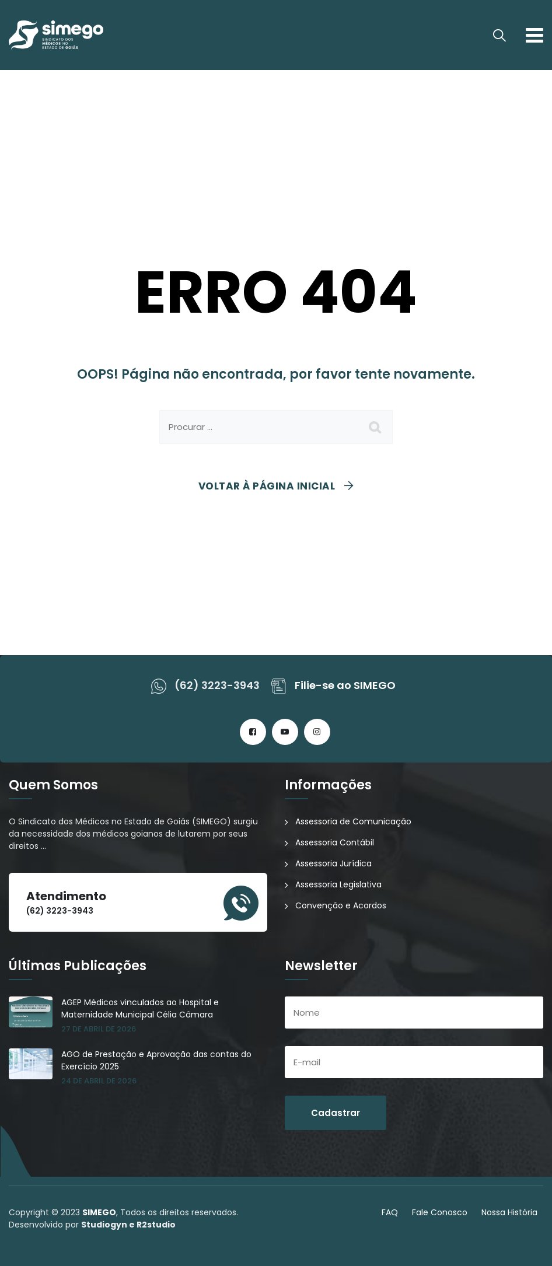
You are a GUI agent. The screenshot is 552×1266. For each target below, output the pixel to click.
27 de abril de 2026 (98, 1029)
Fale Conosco (439, 1212)
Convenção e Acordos (340, 905)
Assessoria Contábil (334, 842)
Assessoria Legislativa (338, 884)
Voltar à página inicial (267, 486)
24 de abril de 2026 (99, 1081)
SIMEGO (99, 1212)
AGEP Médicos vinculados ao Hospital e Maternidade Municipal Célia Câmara (140, 1008)
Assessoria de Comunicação (353, 821)
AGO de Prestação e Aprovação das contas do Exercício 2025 (156, 1060)
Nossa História (509, 1212)
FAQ (390, 1212)
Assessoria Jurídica (333, 863)
